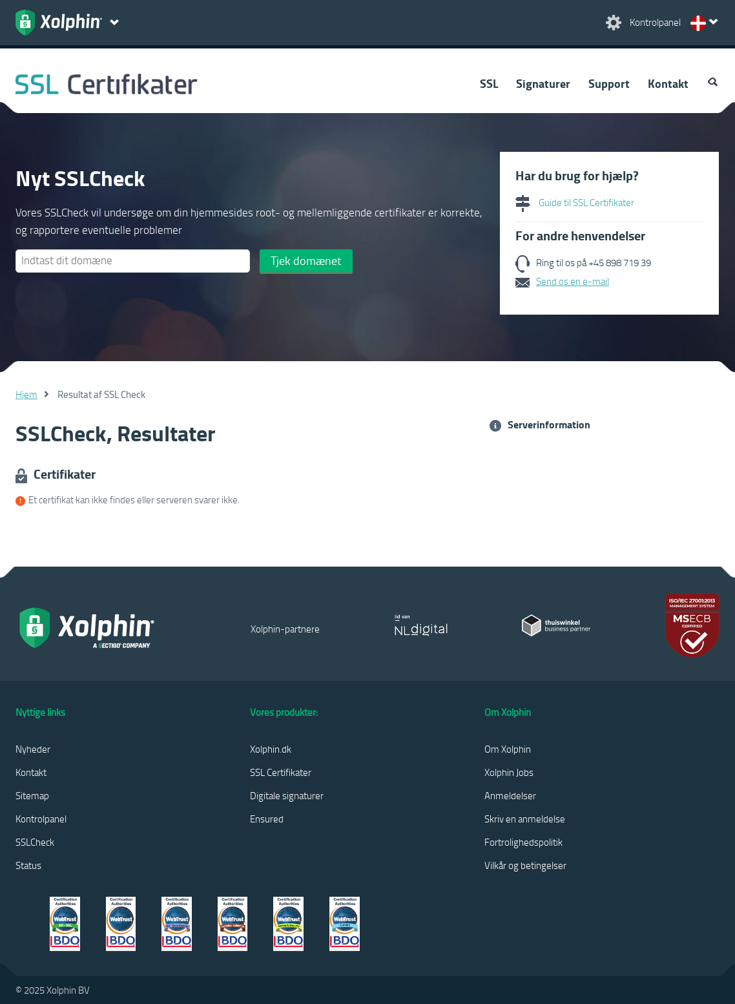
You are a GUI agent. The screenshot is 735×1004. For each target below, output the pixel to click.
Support (609, 83)
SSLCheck (35, 841)
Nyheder (33, 748)
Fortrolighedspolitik (523, 841)
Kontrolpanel (41, 818)
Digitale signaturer (287, 795)
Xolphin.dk (270, 748)
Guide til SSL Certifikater (574, 202)
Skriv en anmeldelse (524, 818)
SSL (489, 83)
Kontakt (668, 83)
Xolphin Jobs (508, 772)
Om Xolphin (507, 748)
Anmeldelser (510, 795)
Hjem (26, 394)
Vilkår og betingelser (525, 865)
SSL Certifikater (280, 772)
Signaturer (543, 83)
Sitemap (32, 795)
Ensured (267, 818)
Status (28, 865)
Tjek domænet (306, 260)
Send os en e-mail (572, 281)
